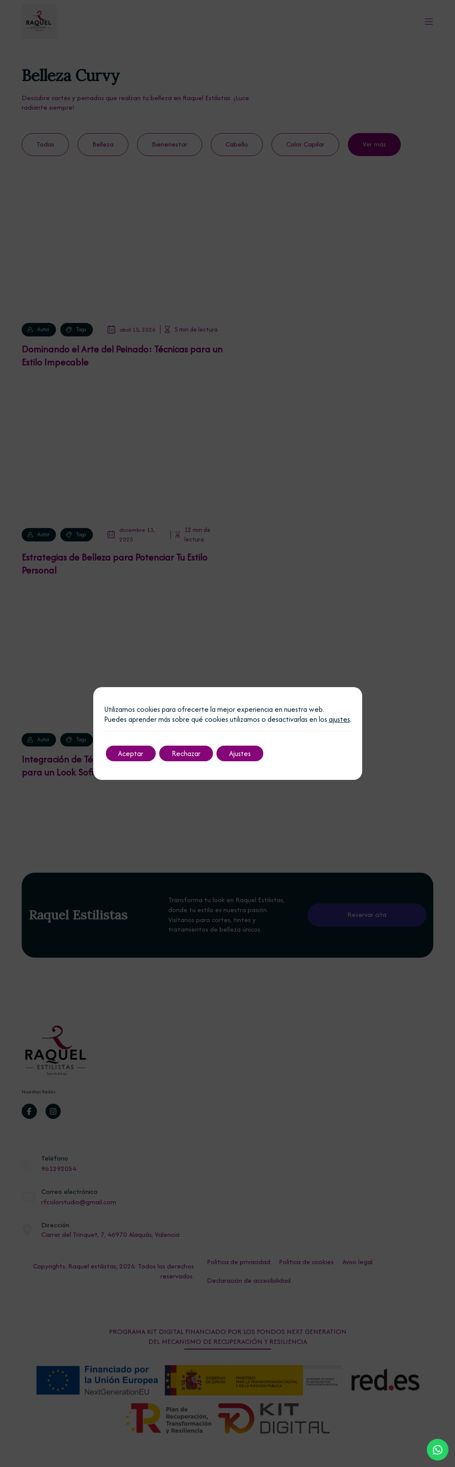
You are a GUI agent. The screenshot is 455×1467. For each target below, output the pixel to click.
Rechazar (187, 753)
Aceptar (131, 753)
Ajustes (242, 753)
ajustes (339, 719)
